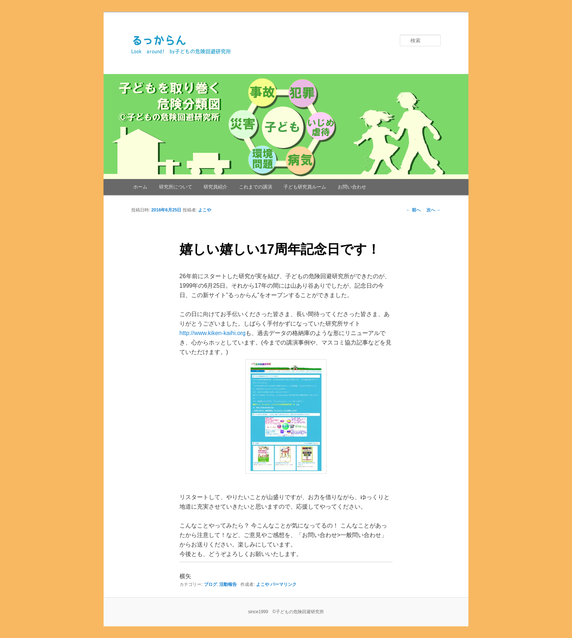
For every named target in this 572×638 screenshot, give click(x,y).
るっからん (158, 40)
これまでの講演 (255, 187)
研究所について (175, 187)
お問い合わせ (352, 187)
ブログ (210, 584)
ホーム (140, 187)
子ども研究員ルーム (304, 187)
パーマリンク (283, 584)
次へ (433, 210)
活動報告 (228, 584)
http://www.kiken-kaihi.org (212, 333)
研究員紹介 (215, 187)
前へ (413, 210)
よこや (204, 210)
